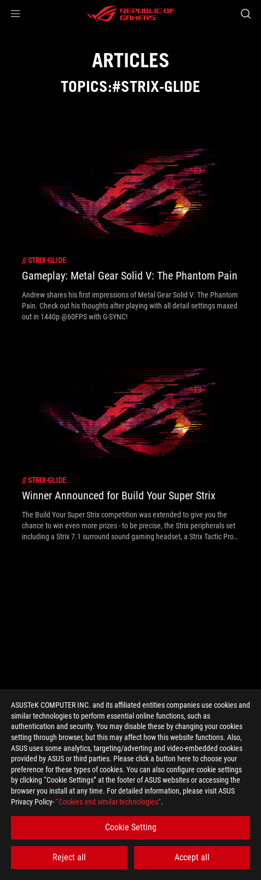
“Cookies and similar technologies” (108, 801)
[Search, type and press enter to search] (245, 13)
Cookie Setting (130, 827)
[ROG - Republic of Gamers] (131, 13)
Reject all (69, 857)
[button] (15, 13)
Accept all (192, 857)
